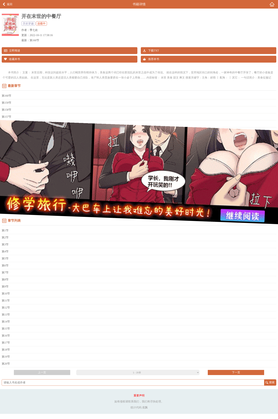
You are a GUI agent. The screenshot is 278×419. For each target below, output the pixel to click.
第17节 (6, 342)
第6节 (5, 265)
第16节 (6, 335)
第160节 (34, 40)
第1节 (5, 230)
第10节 (6, 293)
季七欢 (34, 30)
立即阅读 (14, 50)
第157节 (6, 116)
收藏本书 (14, 59)
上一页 (42, 372)
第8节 (5, 279)
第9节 (5, 286)
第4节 (5, 251)
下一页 (236, 372)
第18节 (6, 349)
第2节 (5, 237)
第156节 (6, 123)
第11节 (6, 300)
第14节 (6, 321)
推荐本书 (153, 59)
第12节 (6, 307)
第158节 (6, 109)
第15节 (6, 328)
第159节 (6, 102)
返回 (9, 4)
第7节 (5, 272)
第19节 (6, 356)
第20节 (6, 363)
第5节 (5, 258)
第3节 (5, 244)
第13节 (6, 314)
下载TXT (153, 50)
